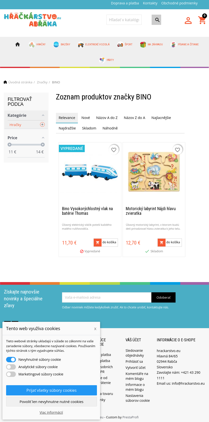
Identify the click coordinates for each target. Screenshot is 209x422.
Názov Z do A (134, 117)
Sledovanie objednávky (134, 351)
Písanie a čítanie (184, 44)
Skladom (89, 128)
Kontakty (150, 3)
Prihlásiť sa (134, 360)
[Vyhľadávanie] (124, 20)
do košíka (105, 241)
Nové (86, 117)
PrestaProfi (130, 415)
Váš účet (133, 338)
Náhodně (110, 128)
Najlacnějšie (161, 117)
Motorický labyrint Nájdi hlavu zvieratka (151, 209)
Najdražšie (67, 128)
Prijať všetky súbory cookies (51, 390)
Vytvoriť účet (135, 366)
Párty (106, 60)
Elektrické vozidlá (94, 44)
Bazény (61, 44)
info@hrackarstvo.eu (188, 382)
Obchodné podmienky (179, 3)
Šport (124, 44)
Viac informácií (51, 412)
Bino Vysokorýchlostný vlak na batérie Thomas (87, 209)
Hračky (37, 44)
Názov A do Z (106, 117)
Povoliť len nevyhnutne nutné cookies (52, 401)
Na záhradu (151, 44)
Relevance (67, 117)
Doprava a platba (125, 3)
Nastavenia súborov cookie (137, 396)
